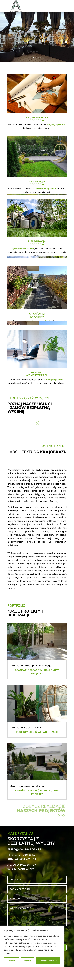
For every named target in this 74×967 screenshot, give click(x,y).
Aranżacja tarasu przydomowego (30, 665)
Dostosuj (12, 960)
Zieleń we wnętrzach (43, 731)
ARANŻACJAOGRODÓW (37, 183)
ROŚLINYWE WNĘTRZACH (37, 374)
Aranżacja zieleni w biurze (26, 727)
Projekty (37, 673)
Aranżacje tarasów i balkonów (37, 669)
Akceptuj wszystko (48, 960)
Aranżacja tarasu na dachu (27, 786)
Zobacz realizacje (41, 810)
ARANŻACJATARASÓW (37, 315)
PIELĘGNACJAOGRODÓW (37, 243)
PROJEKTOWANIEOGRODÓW (37, 119)
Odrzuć (27, 960)
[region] (32, 946)
